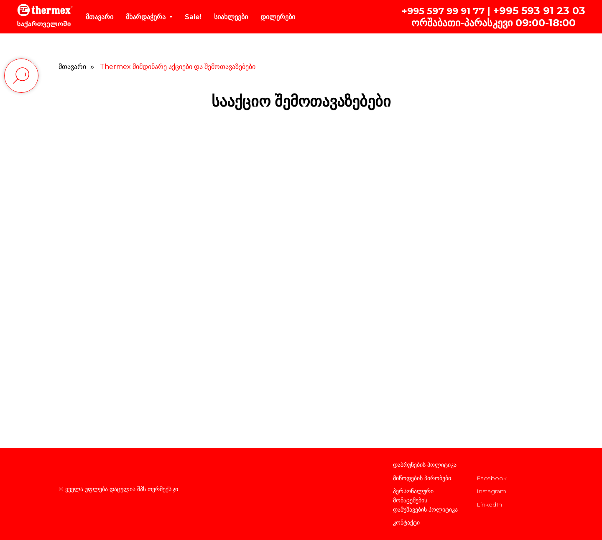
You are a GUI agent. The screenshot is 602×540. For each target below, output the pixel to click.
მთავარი (99, 17)
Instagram (491, 491)
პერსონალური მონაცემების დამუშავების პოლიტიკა (425, 500)
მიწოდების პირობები (422, 478)
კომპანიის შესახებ (502, 465)
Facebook (492, 478)
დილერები (277, 17)
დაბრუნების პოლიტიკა (425, 465)
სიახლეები (231, 17)
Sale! (193, 17)
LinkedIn (489, 504)
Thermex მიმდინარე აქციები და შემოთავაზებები (177, 67)
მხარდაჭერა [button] (146, 17)
